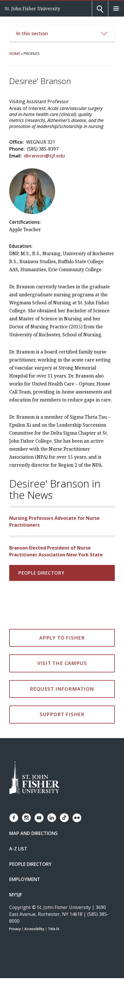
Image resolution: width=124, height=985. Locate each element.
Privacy (15, 928)
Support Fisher (62, 714)
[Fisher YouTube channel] (39, 817)
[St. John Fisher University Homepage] (34, 778)
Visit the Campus (62, 663)
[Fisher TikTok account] (64, 817)
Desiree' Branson (40, 81)
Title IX (53, 928)
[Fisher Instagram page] (26, 817)
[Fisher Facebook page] (13, 817)
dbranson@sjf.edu (44, 156)
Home (14, 53)
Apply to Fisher (62, 637)
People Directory (41, 573)
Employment (24, 879)
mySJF (15, 895)
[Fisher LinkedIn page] (51, 817)
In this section (62, 33)
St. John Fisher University (32, 8)
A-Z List (18, 849)
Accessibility (34, 928)
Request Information (62, 689)
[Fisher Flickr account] (77, 817)
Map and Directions (33, 833)
